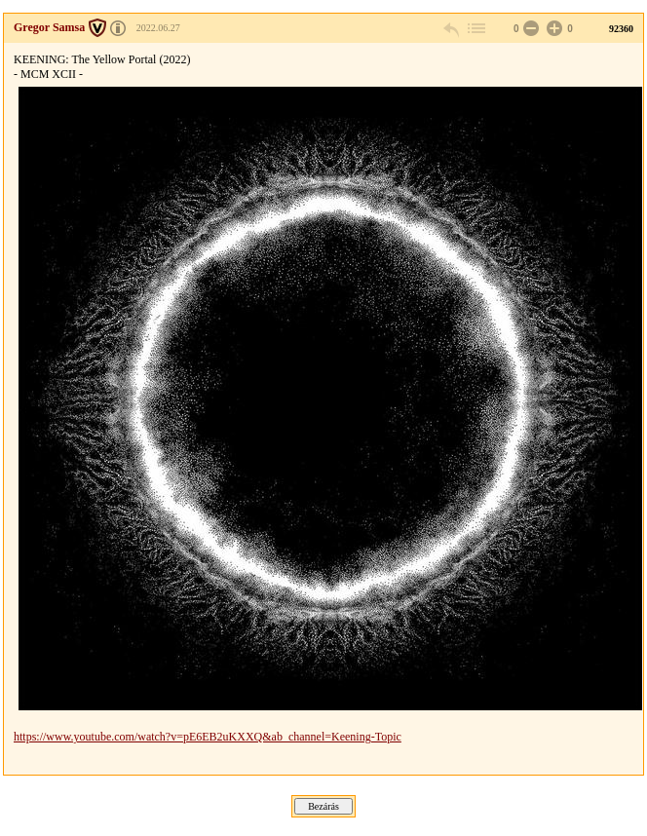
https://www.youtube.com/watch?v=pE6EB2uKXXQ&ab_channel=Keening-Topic (207, 736)
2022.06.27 (158, 27)
